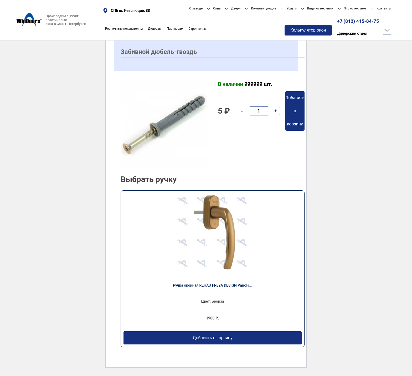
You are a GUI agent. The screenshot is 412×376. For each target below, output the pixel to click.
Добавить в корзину (212, 337)
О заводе (196, 8)
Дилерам (154, 29)
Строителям (197, 29)
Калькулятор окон (308, 30)
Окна (216, 8)
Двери (235, 8)
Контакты (384, 8)
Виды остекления (320, 8)
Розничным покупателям (124, 29)
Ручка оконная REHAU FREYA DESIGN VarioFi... (212, 285)
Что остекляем (355, 8)
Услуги (292, 8)
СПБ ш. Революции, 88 (130, 10)
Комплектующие (263, 8)
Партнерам (175, 29)
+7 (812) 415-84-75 (358, 27)
